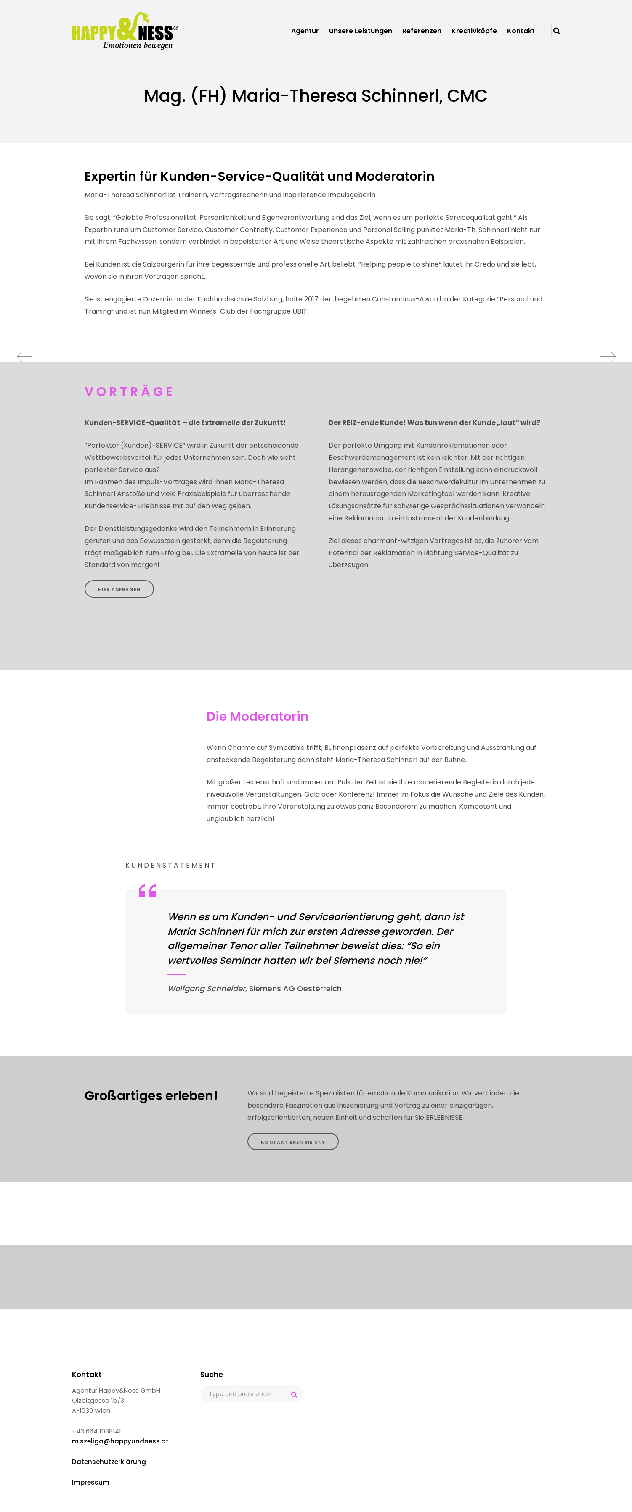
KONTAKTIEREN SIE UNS (293, 1142)
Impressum (90, 1482)
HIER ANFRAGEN (119, 589)
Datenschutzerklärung (109, 1461)
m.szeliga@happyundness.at (120, 1441)
